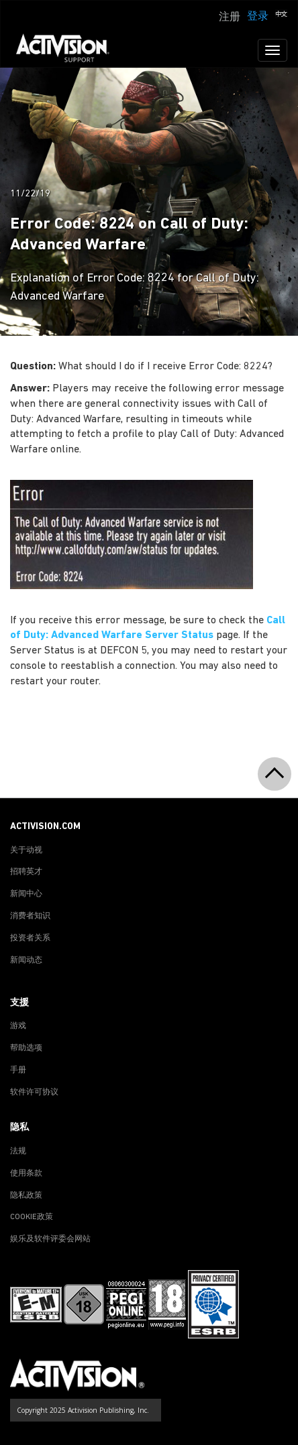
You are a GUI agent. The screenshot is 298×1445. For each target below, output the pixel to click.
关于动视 (26, 850)
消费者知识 (30, 916)
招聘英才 (26, 872)
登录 (257, 16)
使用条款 (26, 1174)
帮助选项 (26, 1048)
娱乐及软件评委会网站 (50, 1239)
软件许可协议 (34, 1092)
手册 (18, 1070)
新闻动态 (26, 960)
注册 (229, 17)
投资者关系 (30, 938)
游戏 (18, 1026)
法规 (18, 1151)
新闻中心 (26, 894)
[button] (281, 15)
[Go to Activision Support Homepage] (69, 50)
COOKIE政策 (31, 1217)
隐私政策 (26, 1196)
